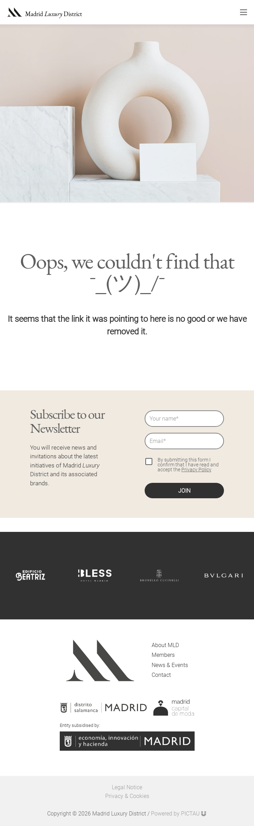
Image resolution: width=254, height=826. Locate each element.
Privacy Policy (196, 469)
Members (163, 655)
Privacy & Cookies (127, 796)
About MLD (165, 645)
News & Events (170, 665)
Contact (161, 675)
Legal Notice (127, 787)
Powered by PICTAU (179, 813)
